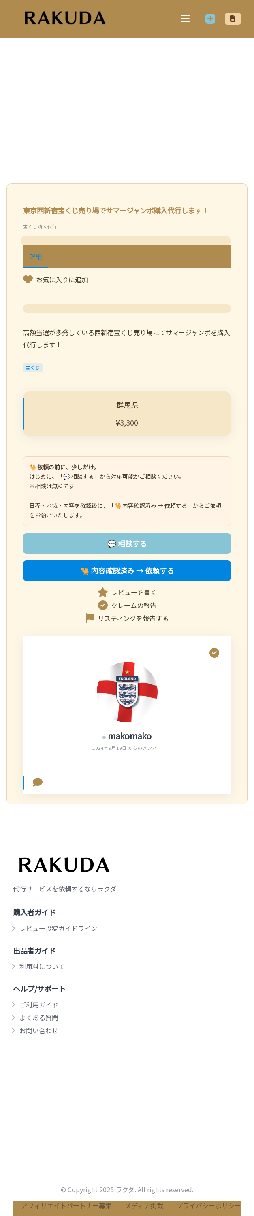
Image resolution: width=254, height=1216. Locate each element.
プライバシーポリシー (208, 1205)
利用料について (42, 966)
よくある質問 (38, 1017)
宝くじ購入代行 (40, 226)
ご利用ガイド (38, 1004)
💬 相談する (127, 543)
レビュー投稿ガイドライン (58, 928)
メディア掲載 (144, 1205)
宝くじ (33, 367)
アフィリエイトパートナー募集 (66, 1205)
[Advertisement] (127, 100)
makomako (130, 736)
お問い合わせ (38, 1030)
